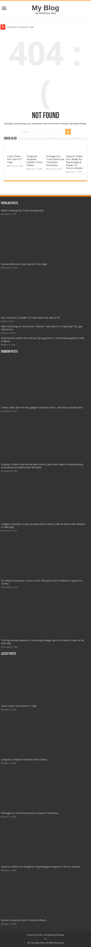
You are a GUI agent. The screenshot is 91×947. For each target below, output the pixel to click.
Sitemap (60, 935)
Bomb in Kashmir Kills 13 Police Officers (24, 920)
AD (40, 935)
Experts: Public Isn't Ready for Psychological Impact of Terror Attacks (74, 162)
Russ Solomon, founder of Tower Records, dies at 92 (30, 317)
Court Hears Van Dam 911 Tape (20, 27)
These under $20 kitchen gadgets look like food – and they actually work (42, 407)
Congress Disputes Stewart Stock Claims (34, 161)
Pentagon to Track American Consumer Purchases (55, 161)
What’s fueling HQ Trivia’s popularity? (22, 210)
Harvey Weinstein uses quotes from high (24, 264)
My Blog (45, 8)
